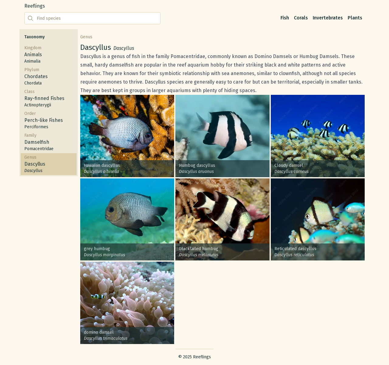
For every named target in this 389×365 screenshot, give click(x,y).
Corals (301, 18)
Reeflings (34, 6)
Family (48, 142)
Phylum (48, 76)
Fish (285, 18)
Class (48, 98)
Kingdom (48, 54)
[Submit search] (30, 18)
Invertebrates (328, 18)
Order (48, 120)
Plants (355, 18)
